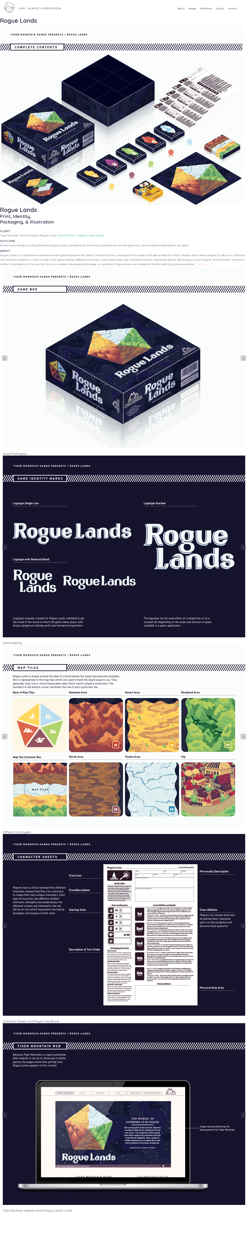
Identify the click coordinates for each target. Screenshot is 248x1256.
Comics (220, 8)
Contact (232, 8)
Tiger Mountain (204, 264)
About (181, 8)
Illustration (206, 8)
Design (192, 8)
